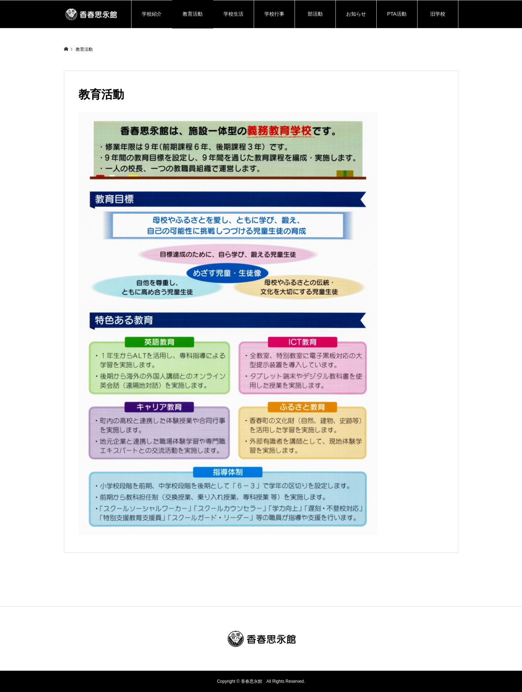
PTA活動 (396, 14)
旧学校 (437, 14)
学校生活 (233, 14)
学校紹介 (154, 14)
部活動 (315, 14)
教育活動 (193, 14)
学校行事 (274, 14)
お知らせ (356, 14)
